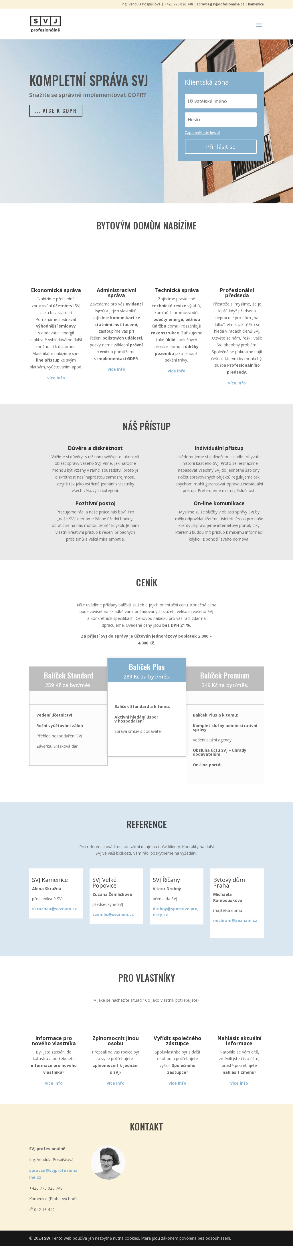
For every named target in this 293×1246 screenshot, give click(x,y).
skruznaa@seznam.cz (54, 908)
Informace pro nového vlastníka (54, 1041)
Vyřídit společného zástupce (177, 1041)
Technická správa (177, 290)
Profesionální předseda (237, 293)
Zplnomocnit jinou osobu (115, 1041)
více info (177, 1083)
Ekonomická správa (56, 290)
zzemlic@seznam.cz (113, 914)
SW (47, 1238)
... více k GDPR (59, 112)
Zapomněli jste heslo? (202, 132)
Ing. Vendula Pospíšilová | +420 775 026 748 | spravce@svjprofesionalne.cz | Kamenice (193, 5)
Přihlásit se (220, 146)
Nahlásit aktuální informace (239, 1041)
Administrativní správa (116, 293)
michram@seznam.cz (235, 920)
